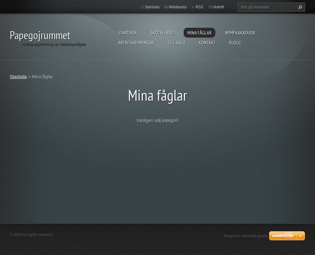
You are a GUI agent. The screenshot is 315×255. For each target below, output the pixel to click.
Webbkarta (177, 7)
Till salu (176, 42)
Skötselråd (162, 33)
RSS (199, 7)
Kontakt (207, 42)
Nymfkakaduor (240, 33)
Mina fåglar (199, 33)
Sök (299, 7)
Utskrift (218, 7)
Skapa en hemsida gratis (246, 235)
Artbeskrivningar (136, 42)
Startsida (127, 33)
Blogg (235, 42)
